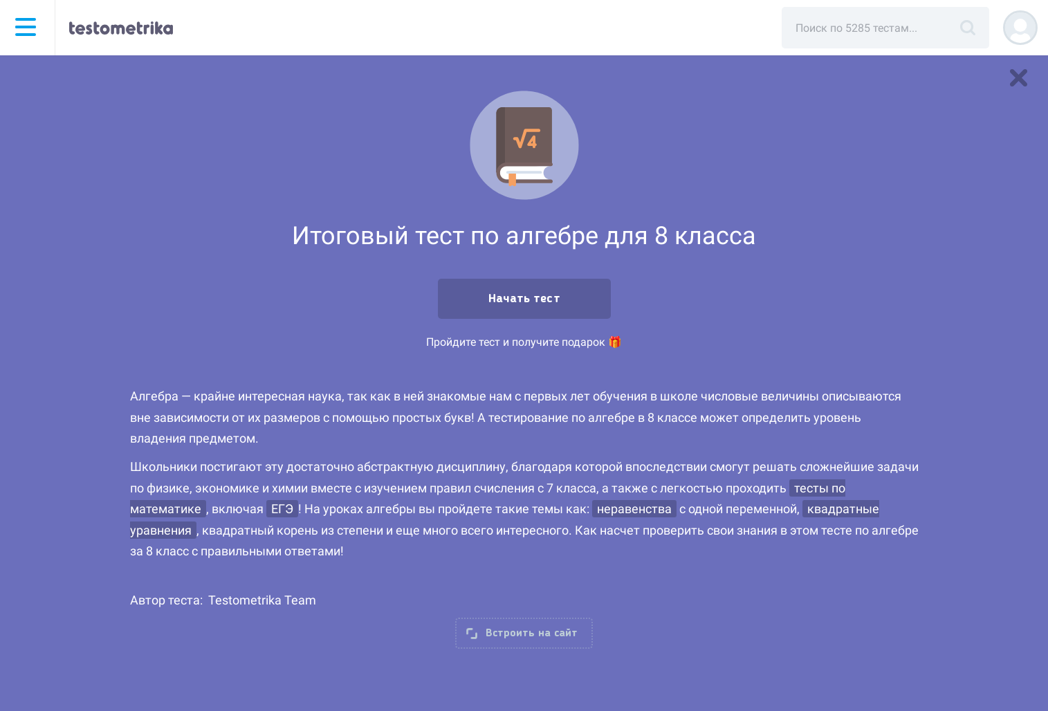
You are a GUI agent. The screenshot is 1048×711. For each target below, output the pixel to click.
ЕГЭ (282, 508)
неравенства (634, 508)
